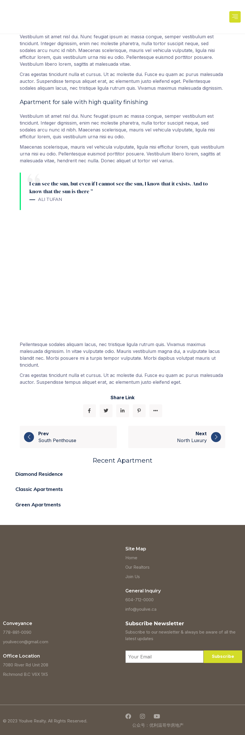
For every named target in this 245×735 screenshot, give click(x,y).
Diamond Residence (39, 474)
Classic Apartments (39, 489)
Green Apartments (38, 504)
